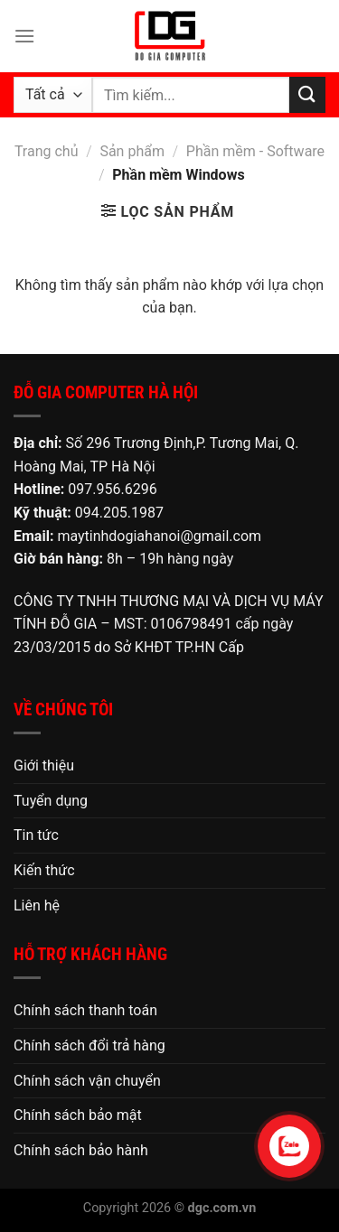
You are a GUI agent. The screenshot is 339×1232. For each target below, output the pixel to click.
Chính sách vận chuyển (87, 1080)
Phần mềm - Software (255, 151)
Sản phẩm (132, 151)
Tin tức (36, 835)
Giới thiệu (44, 765)
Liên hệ (37, 905)
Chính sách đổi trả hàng (89, 1045)
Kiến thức (44, 870)
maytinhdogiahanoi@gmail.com (159, 536)
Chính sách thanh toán (85, 1010)
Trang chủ (46, 151)
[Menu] (24, 36)
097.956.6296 (112, 489)
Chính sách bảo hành (81, 1150)
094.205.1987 (119, 512)
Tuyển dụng (51, 800)
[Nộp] (307, 94)
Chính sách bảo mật (78, 1115)
